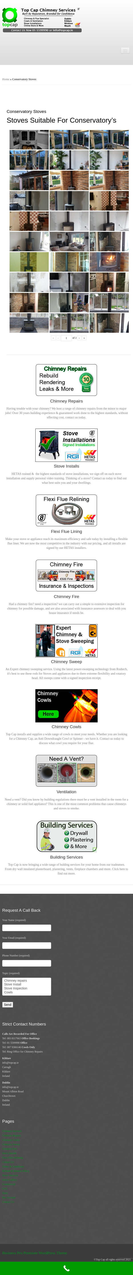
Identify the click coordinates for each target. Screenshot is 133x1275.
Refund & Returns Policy (15, 1170)
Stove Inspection (27, 989)
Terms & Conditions (13, 1166)
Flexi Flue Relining (12, 1157)
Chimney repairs (27, 981)
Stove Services (10, 1175)
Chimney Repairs (11, 1135)
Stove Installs (9, 1153)
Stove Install (27, 985)
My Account (9, 1197)
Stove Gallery (9, 1179)
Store (5, 1193)
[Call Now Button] (66, 1268)
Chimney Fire (9, 1148)
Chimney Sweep (11, 1144)
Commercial (8, 1184)
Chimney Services (12, 1131)
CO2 (4, 1188)
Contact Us (8, 1162)
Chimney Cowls (11, 1140)
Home (5, 79)
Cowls (27, 992)
